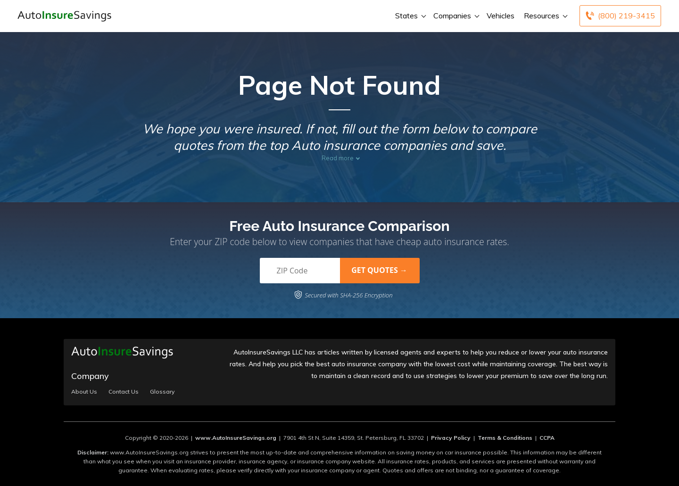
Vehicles (500, 15)
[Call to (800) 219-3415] (620, 15)
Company (90, 376)
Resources (544, 15)
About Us (84, 391)
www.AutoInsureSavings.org (235, 437)
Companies (455, 15)
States (409, 15)
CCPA (547, 437)
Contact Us (123, 391)
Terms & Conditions (505, 437)
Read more (338, 158)
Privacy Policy (451, 437)
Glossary (162, 391)
